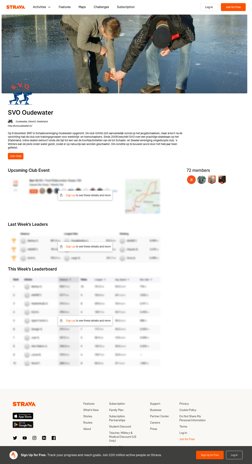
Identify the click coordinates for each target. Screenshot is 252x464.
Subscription (126, 7)
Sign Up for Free (210, 455)
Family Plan (116, 410)
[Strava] (15, 7)
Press (153, 429)
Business (155, 410)
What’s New (91, 410)
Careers (155, 423)
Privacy (184, 404)
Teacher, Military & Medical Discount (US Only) (122, 437)
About (87, 429)
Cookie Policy (187, 410)
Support (155, 404)
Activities (42, 7)
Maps (82, 7)
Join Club (15, 156)
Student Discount (120, 427)
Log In (209, 7)
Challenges (101, 7)
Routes (87, 423)
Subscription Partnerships (117, 418)
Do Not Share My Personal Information (192, 418)
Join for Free (233, 7)
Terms (183, 427)
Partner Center (159, 416)
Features (65, 7)
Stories (87, 416)
